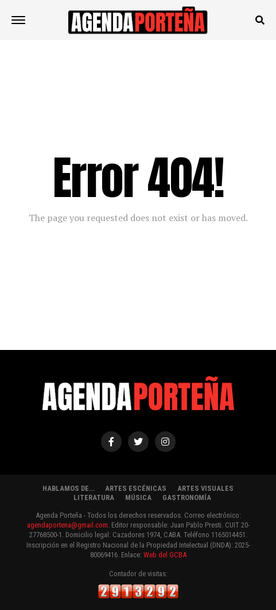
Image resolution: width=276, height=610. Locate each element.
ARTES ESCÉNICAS (135, 488)
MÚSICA (138, 497)
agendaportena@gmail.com (67, 525)
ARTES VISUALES (205, 488)
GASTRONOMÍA (186, 497)
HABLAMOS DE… (68, 488)
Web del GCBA (164, 554)
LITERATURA (93, 497)
